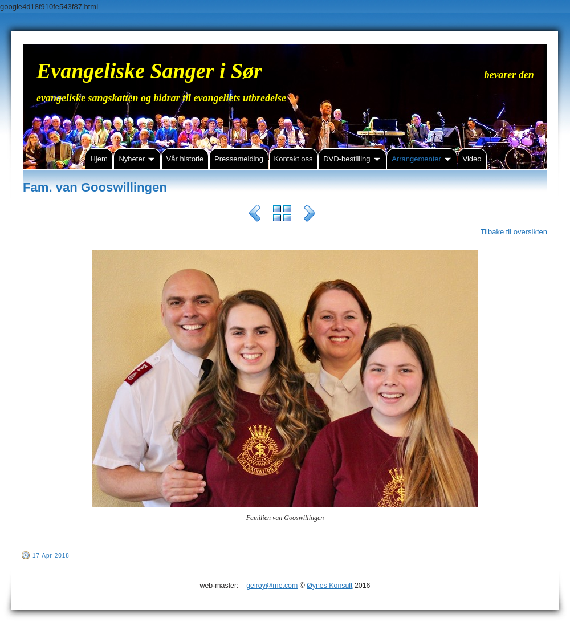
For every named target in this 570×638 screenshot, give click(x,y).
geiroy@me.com (272, 586)
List (282, 215)
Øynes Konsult (329, 586)
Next (309, 215)
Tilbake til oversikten (514, 231)
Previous (254, 215)
